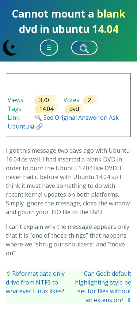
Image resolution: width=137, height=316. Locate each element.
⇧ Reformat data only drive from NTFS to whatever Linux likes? (35, 282)
